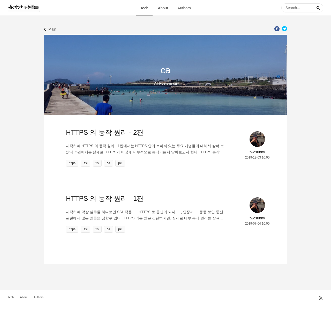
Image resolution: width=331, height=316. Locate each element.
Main (52, 29)
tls (97, 163)
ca (108, 163)
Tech (144, 8)
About (163, 8)
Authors (184, 8)
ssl (85, 163)
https (72, 163)
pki (120, 163)
